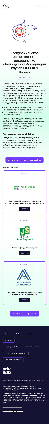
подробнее (24, 209)
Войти (37, 6)
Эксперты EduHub (32, 347)
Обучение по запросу (13, 359)
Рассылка (8, 340)
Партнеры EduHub (12, 347)
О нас (7, 334)
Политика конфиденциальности (13, 411)
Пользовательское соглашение (12, 407)
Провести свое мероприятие (15, 353)
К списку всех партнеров (24, 314)
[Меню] (45, 6)
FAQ (18, 334)
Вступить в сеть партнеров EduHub (24, 160)
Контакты (29, 334)
